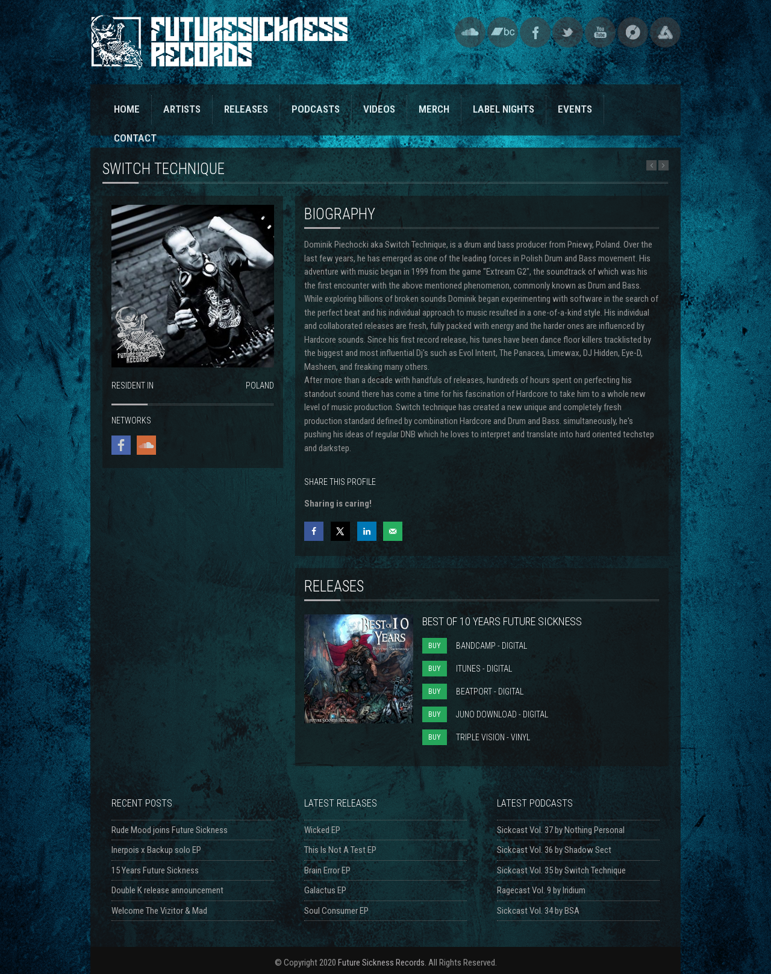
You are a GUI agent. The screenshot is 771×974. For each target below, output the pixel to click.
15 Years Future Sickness (155, 870)
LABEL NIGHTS (503, 109)
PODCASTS (316, 109)
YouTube (600, 32)
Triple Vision (665, 32)
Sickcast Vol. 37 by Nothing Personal (561, 830)
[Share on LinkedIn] (366, 531)
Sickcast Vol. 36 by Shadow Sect (554, 849)
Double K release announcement (167, 890)
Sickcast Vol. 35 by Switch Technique (561, 870)
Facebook (535, 32)
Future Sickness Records (381, 962)
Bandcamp (502, 32)
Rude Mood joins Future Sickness (169, 830)
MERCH (434, 109)
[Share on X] (340, 531)
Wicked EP (322, 830)
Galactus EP (325, 890)
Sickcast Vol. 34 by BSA (538, 910)
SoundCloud (470, 32)
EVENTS (575, 109)
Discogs (632, 32)
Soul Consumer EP (336, 910)
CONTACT (135, 138)
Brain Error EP (327, 870)
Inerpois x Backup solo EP (156, 849)
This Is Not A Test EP (340, 849)
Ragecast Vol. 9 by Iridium (541, 890)
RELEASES (246, 109)
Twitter (567, 32)
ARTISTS (182, 109)
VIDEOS (379, 109)
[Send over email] (392, 531)
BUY (434, 646)
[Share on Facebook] (313, 531)
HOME (127, 109)
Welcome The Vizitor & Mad (159, 910)
